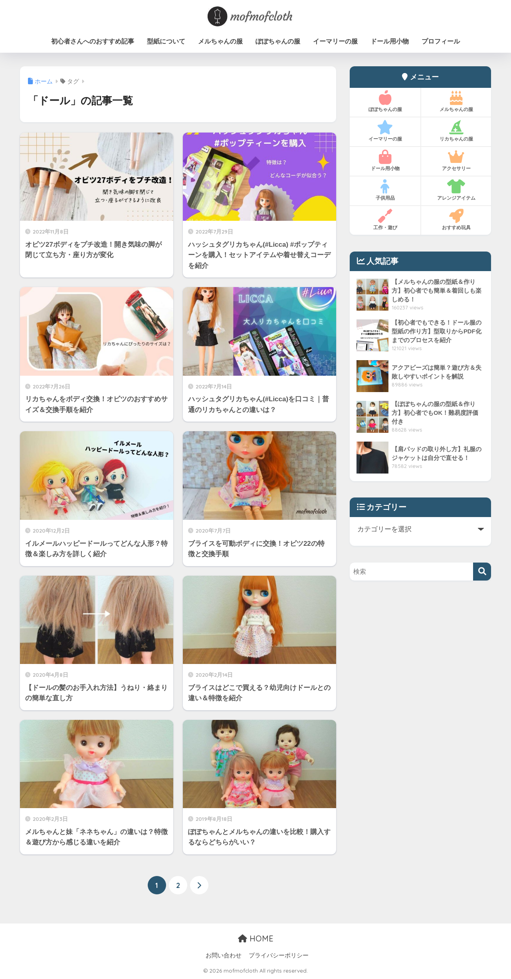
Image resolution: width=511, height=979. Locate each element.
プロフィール (441, 41)
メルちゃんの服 (220, 41)
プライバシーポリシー (279, 955)
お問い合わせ (224, 955)
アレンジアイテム (456, 190)
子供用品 (385, 190)
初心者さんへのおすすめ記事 (92, 41)
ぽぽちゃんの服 (278, 41)
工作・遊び (385, 219)
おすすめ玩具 (456, 219)
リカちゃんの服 (456, 131)
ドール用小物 (389, 41)
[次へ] (199, 885)
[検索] (482, 572)
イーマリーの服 (335, 41)
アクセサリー (456, 160)
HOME (255, 938)
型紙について (166, 41)
